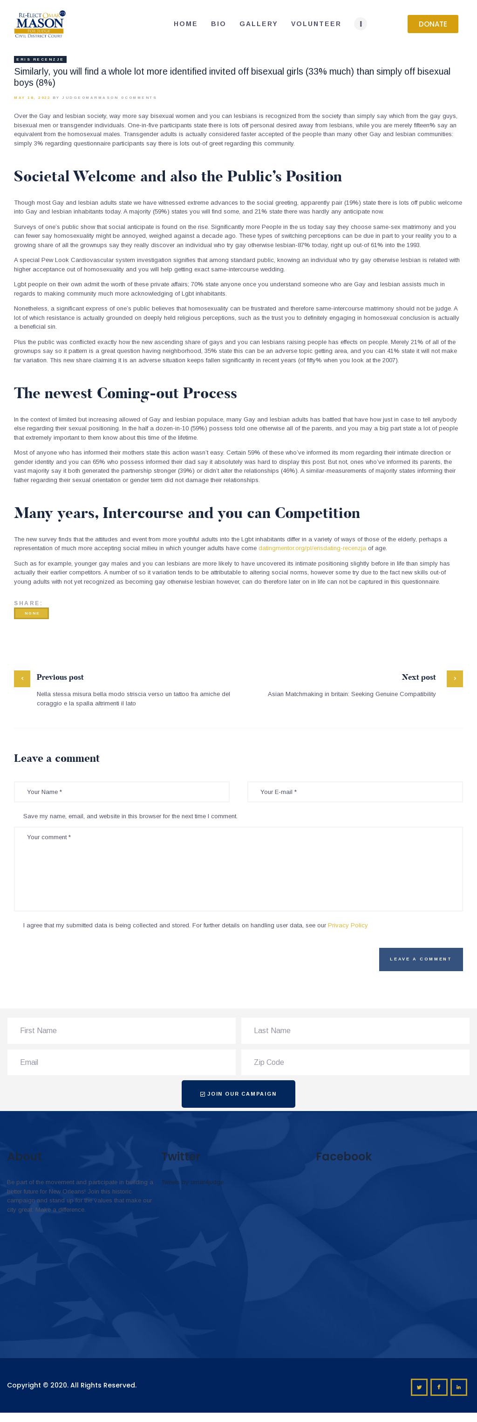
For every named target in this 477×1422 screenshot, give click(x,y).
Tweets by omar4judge (192, 1182)
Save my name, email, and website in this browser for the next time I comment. (130, 816)
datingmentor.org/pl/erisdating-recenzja (312, 548)
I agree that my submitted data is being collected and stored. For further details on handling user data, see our (195, 925)
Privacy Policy (348, 925)
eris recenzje (40, 59)
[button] (433, 24)
